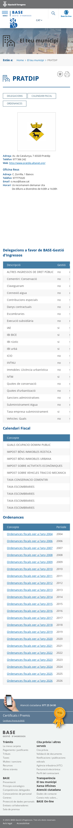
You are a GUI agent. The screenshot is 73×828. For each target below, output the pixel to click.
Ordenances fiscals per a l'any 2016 (30, 611)
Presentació (9, 782)
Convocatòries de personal (17, 793)
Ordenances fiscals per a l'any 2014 (30, 597)
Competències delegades (16, 790)
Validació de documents (49, 753)
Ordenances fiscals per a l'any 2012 (30, 583)
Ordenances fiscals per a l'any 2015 (30, 604)
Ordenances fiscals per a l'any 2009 (30, 562)
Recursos (8, 765)
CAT (39, 20)
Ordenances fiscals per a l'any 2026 (30, 680)
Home (20, 60)
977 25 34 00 (49, 705)
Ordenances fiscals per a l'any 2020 (30, 639)
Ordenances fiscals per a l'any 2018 (30, 625)
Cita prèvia (42, 750)
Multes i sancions (12, 761)
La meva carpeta (12, 746)
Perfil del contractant (48, 773)
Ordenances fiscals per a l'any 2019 (30, 632)
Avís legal (7, 823)
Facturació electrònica (48, 769)
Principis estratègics (13, 786)
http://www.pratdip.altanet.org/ (27, 163)
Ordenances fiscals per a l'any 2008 (30, 555)
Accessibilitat (23, 823)
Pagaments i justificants (15, 750)
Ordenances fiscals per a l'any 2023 (30, 660)
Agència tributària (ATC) (49, 765)
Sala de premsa (11, 809)
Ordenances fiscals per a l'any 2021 (30, 646)
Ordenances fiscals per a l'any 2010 (30, 569)
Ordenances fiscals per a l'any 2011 (30, 576)
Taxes (6, 757)
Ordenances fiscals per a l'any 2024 (30, 667)
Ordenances (14, 103)
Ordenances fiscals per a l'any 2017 (30, 618)
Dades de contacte (47, 793)
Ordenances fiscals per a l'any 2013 (30, 590)
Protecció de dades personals (18, 801)
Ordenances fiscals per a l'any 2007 (30, 548)
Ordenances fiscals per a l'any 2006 (30, 541)
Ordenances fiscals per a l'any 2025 (30, 674)
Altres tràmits (10, 769)
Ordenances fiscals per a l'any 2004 (30, 534)
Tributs (6, 753)
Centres (7, 797)
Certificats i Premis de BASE (13, 720)
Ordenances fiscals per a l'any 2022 (30, 653)
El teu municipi (35, 60)
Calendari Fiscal (42, 96)
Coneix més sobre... (47, 797)
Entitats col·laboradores (15, 805)
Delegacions (15, 96)
